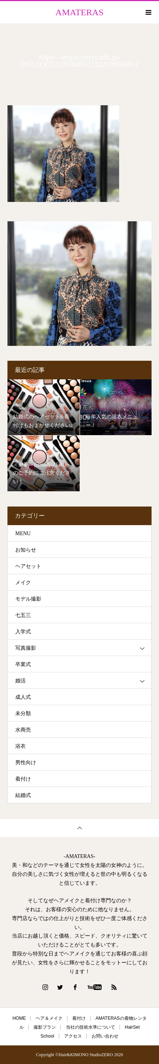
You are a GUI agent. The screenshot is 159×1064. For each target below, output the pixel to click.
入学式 (23, 631)
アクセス (73, 1036)
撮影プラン (45, 1027)
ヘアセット (28, 566)
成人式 (23, 697)
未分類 (23, 713)
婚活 (20, 681)
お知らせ (25, 550)
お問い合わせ (105, 1036)
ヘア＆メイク (49, 1018)
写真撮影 (25, 648)
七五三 (23, 615)
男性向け (25, 762)
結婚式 (23, 795)
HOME (19, 1018)
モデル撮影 (28, 599)
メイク (23, 582)
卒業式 (23, 664)
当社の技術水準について (90, 1027)
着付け (23, 779)
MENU (23, 533)
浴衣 (20, 746)
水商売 (23, 730)
